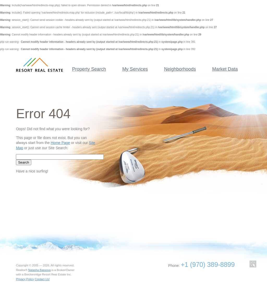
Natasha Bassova (39, 270)
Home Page (60, 143)
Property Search (89, 69)
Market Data (225, 69)
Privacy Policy (25, 279)
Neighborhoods (180, 69)
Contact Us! (42, 279)
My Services (135, 69)
